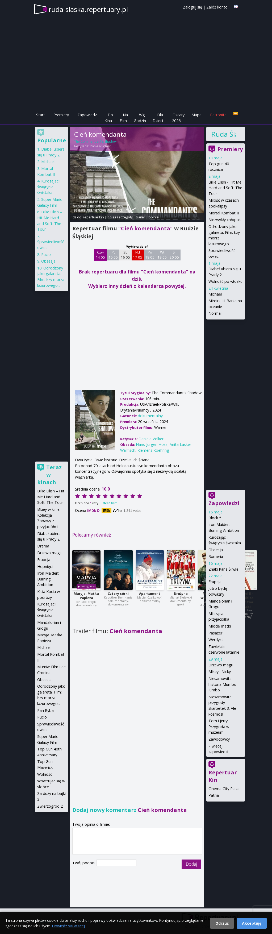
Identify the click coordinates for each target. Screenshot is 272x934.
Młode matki (219, 626)
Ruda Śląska (224, 134)
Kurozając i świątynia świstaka (48, 187)
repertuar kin (93, 217)
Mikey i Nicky (219, 671)
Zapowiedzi (87, 114)
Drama (43, 546)
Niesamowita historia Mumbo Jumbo (222, 684)
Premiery (61, 114)
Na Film (124, 117)
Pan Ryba (45, 710)
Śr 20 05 (174, 255)
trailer (140, 217)
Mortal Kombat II (223, 212)
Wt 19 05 (162, 255)
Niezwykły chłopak (224, 219)
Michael (215, 294)
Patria (213, 795)
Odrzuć (222, 923)
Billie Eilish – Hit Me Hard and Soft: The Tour (50, 496)
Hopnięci (45, 566)
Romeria (215, 556)
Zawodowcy (219, 739)
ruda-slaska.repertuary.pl (88, 9)
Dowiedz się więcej (68, 925)
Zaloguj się (192, 7)
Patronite (218, 114)
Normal (214, 313)
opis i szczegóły (119, 217)
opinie (154, 217)
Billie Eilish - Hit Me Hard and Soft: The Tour (225, 188)
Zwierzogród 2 (50, 806)
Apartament (149, 593)
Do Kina (108, 117)
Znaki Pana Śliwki (223, 569)
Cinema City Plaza (224, 788)
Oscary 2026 (178, 117)
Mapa (196, 114)
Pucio (46, 254)
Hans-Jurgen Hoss (152, 444)
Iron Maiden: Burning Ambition (48, 579)
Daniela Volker (100, 146)
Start (40, 114)
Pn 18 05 (149, 255)
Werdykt (215, 639)
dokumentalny (150, 415)
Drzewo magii (220, 664)
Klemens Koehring (153, 450)
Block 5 (214, 517)
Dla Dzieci (158, 117)
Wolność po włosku (225, 281)
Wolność (44, 774)
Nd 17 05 (137, 255)
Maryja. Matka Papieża (86, 595)
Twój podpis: (84, 862)
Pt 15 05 (113, 255)
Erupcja (214, 581)
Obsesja (215, 549)
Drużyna (181, 593)
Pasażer (215, 633)
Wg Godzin (140, 117)
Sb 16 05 (125, 255)
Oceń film (110, 503)
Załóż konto (217, 7)
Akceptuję (251, 923)
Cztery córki (118, 593)
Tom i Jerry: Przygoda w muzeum (218, 726)
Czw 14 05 (100, 255)
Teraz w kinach (49, 475)
